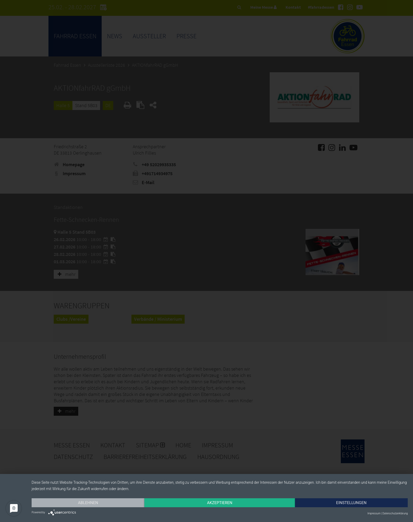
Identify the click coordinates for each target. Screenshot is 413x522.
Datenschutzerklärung (395, 513)
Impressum (374, 513)
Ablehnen (88, 502)
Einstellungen (351, 502)
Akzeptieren (219, 502)
